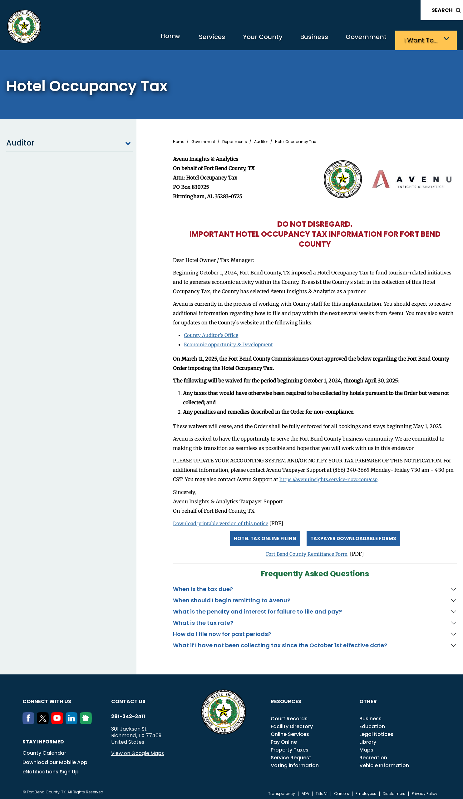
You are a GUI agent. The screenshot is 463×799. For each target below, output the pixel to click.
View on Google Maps (137, 750)
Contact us (128, 698)
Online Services (290, 731)
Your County (251, 39)
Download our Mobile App (54, 759)
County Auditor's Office (212, 333)
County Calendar (44, 750)
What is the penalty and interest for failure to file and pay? (257, 609)
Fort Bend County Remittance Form (306, 551)
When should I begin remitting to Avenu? (231, 597)
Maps (366, 747)
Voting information (295, 762)
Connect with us (46, 698)
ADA (305, 791)
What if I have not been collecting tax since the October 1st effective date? (280, 642)
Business (306, 39)
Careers (341, 791)
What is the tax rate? (203, 620)
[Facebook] (29, 719)
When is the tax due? (203, 586)
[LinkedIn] (73, 719)
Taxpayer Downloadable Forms (354, 536)
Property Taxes (289, 747)
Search (442, 10)
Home (149, 39)
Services (195, 39)
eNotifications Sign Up (50, 768)
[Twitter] (44, 719)
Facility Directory (292, 723)
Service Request (291, 754)
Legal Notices (376, 731)
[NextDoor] (87, 719)
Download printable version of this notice (223, 521)
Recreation (373, 754)
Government (363, 39)
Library (367, 739)
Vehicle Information (384, 762)
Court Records (289, 715)
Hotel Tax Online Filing (262, 536)
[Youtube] (58, 719)
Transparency (281, 791)
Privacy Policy (424, 791)
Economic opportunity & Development (230, 343)
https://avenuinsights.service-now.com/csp (330, 478)
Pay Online (284, 739)
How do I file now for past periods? (222, 631)
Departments (234, 140)
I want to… (422, 39)
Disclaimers (394, 791)
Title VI (322, 791)
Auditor (69, 141)
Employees (366, 791)
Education (372, 723)
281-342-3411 (128, 714)
